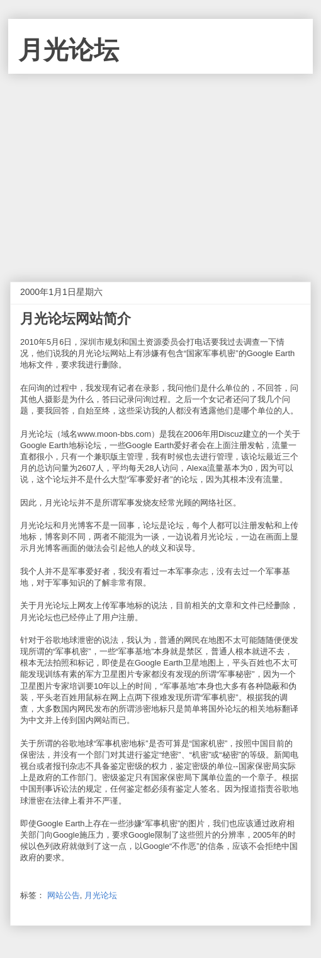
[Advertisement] (160, 168)
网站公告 (63, 895)
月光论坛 (68, 50)
